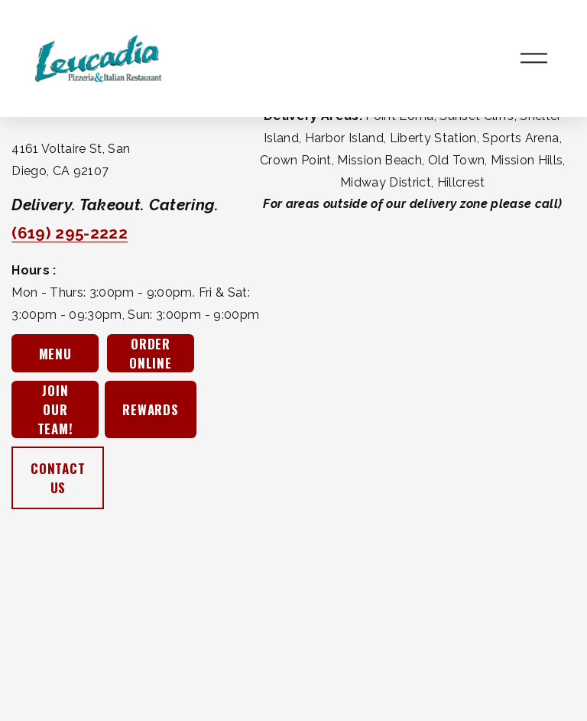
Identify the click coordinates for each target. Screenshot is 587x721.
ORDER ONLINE (150, 353)
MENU (55, 353)
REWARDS (150, 409)
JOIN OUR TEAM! (55, 409)
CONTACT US (58, 478)
